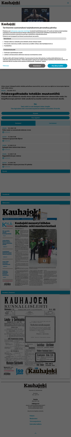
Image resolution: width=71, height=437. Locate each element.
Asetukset (37, 66)
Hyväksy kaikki (57, 66)
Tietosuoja (6, 65)
